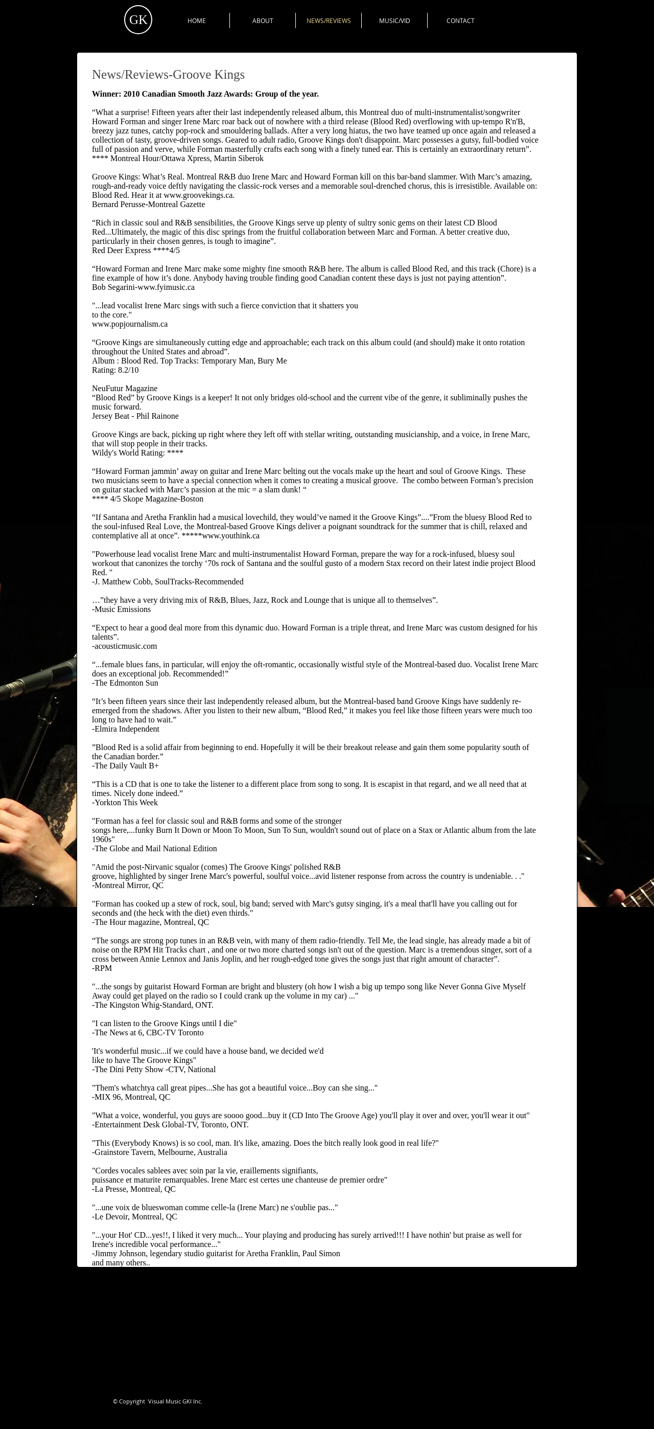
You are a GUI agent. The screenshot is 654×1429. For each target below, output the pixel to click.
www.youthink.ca (231, 535)
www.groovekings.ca (198, 195)
